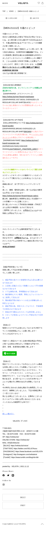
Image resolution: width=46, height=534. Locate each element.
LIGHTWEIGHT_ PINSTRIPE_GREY (23, 149)
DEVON (29, 52)
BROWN (27, 132)
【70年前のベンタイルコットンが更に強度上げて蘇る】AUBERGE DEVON (22, 67)
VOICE (11, 11)
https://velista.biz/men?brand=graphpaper (18, 97)
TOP (3, 11)
